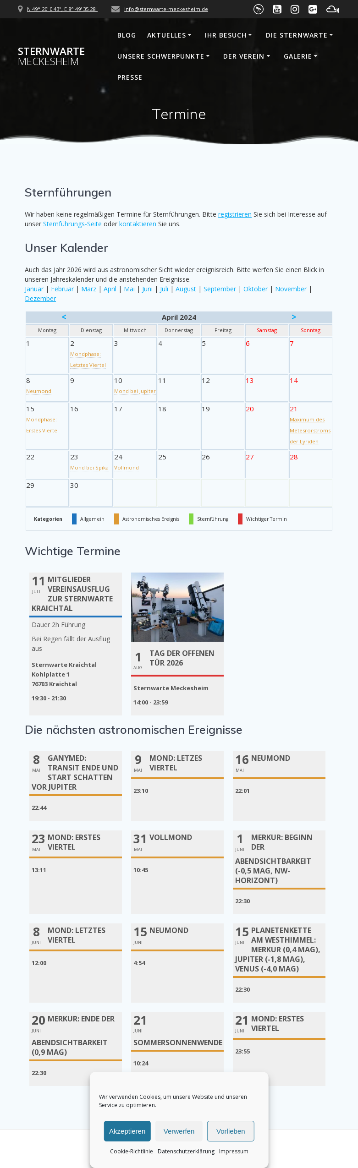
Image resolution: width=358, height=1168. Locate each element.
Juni (147, 288)
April (110, 288)
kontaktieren (137, 223)
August (186, 288)
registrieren (235, 214)
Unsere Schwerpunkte (160, 56)
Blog (126, 35)
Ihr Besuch (226, 35)
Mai (129, 288)
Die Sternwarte (297, 35)
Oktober (255, 288)
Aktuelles (166, 35)
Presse (130, 77)
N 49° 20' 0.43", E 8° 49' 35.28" (62, 8)
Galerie (298, 56)
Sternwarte (51, 56)
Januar (34, 288)
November (291, 288)
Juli (164, 288)
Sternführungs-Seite (72, 223)
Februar (62, 288)
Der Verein (243, 56)
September (220, 288)
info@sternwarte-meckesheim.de (166, 8)
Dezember (40, 298)
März (88, 288)
